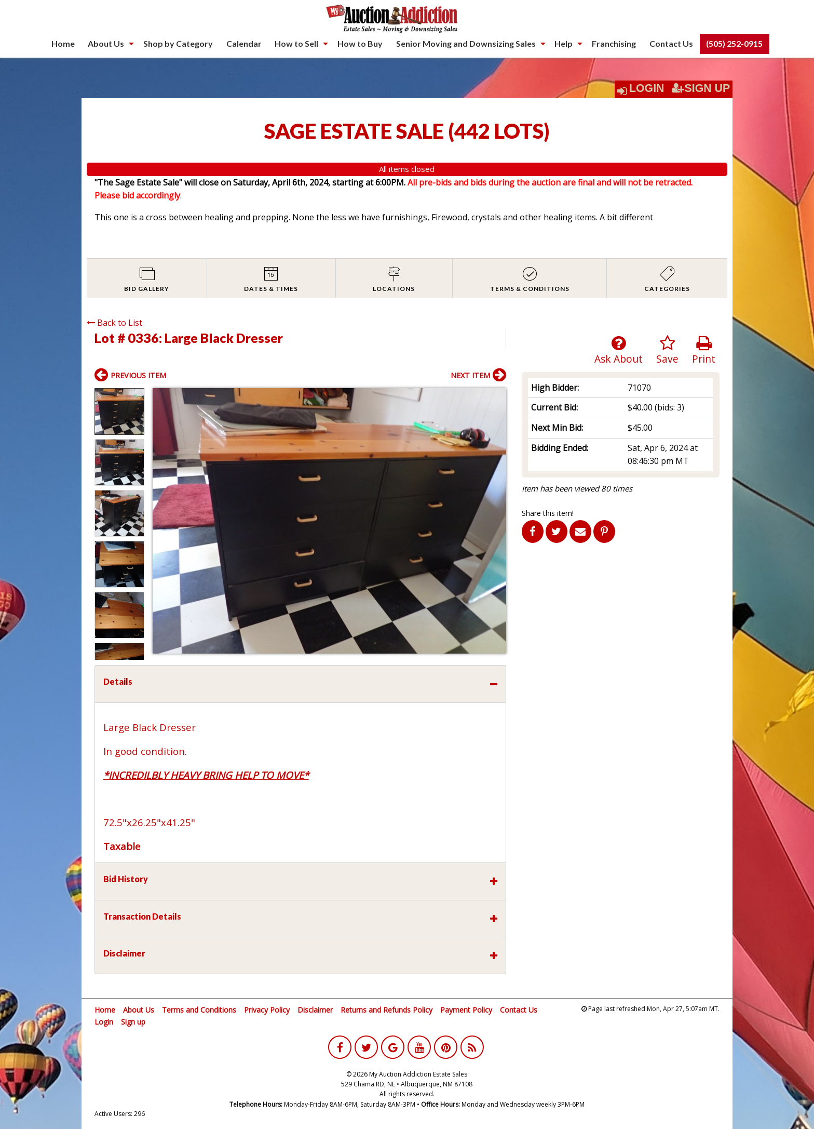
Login (646, 88)
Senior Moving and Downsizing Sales (466, 43)
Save (667, 350)
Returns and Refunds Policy (386, 1010)
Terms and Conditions (199, 1010)
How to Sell (296, 43)
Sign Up (701, 88)
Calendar (244, 43)
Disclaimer (315, 1010)
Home (63, 43)
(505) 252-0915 (734, 43)
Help (563, 43)
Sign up (133, 1022)
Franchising (614, 43)
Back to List (114, 322)
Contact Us (671, 43)
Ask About (618, 350)
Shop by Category (178, 43)
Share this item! (548, 513)
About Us (106, 43)
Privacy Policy (267, 1010)
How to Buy (360, 43)
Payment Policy (466, 1010)
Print (703, 350)
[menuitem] (63, 44)
